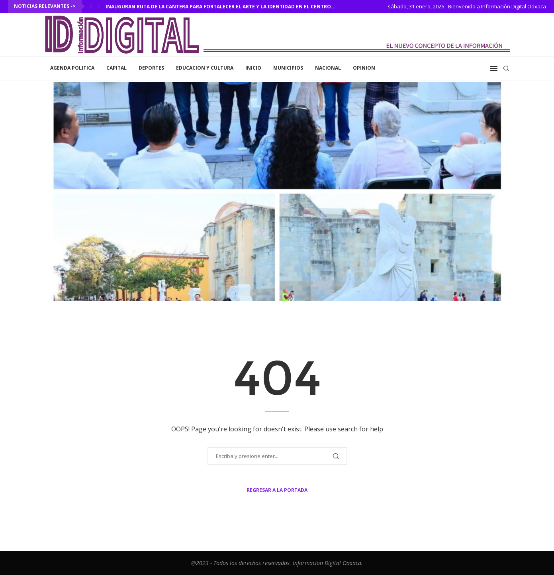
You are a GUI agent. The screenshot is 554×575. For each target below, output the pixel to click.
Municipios (288, 67)
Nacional (328, 67)
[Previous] (91, 6)
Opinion (364, 67)
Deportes (151, 67)
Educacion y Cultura (204, 67)
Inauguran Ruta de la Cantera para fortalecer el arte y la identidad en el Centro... (221, 6)
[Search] (506, 68)
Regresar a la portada (277, 490)
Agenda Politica (72, 67)
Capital (116, 67)
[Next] (99, 6)
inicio (253, 67)
